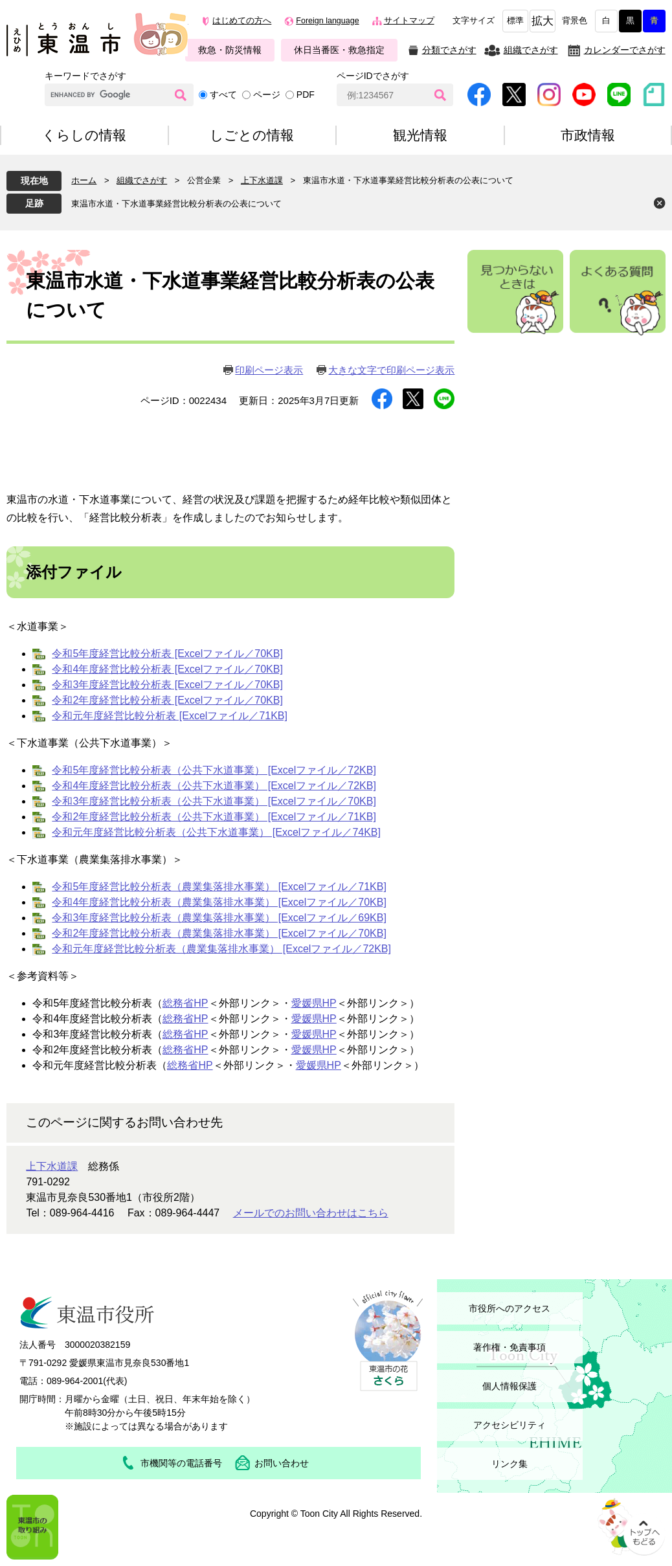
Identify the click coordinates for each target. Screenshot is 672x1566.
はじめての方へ (241, 20)
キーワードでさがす (85, 76)
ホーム (83, 180)
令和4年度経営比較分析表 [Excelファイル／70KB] (167, 669)
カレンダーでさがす (625, 50)
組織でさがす (531, 50)
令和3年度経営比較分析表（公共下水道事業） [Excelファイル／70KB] (214, 801)
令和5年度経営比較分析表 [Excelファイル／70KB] (167, 653)
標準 (515, 20)
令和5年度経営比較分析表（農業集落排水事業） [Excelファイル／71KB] (219, 886)
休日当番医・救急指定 (339, 50)
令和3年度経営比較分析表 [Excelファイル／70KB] (167, 684)
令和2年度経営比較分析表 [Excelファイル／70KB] (167, 700)
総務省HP (185, 1003)
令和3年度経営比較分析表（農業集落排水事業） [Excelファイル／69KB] (219, 917)
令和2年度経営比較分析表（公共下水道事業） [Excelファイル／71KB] (214, 816)
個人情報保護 (509, 1386)
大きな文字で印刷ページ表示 (391, 369)
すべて (223, 94)
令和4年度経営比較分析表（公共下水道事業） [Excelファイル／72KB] (214, 785)
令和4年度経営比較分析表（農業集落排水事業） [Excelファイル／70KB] (219, 902)
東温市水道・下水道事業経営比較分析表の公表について (176, 203)
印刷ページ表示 (269, 369)
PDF (306, 94)
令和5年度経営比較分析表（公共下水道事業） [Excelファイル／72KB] (214, 770)
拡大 (543, 21)
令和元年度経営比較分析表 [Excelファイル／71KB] (169, 715)
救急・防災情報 (230, 50)
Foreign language (327, 20)
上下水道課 (262, 180)
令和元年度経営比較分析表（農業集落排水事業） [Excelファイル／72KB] (221, 948)
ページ (266, 94)
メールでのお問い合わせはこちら (310, 1212)
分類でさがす (449, 50)
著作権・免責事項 (509, 1347)
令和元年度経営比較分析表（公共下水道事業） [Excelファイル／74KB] (216, 832)
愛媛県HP (314, 1003)
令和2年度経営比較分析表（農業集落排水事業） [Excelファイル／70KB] (219, 933)
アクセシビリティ (509, 1425)
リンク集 (509, 1464)
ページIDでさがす (373, 76)
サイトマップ (409, 20)
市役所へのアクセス (509, 1308)
